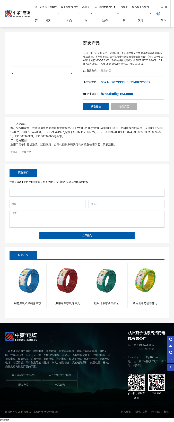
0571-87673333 (113, 82)
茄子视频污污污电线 (23, 374)
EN (165, 13)
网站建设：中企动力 (132, 411)
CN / (162, 13)
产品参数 (60, 384)
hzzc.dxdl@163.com (117, 94)
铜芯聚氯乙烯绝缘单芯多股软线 (29, 304)
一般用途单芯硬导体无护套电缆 (68, 304)
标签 (166, 411)
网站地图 (5, 420)
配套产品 (106, 70)
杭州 (145, 411)
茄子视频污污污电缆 (59, 374)
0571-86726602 (138, 82)
